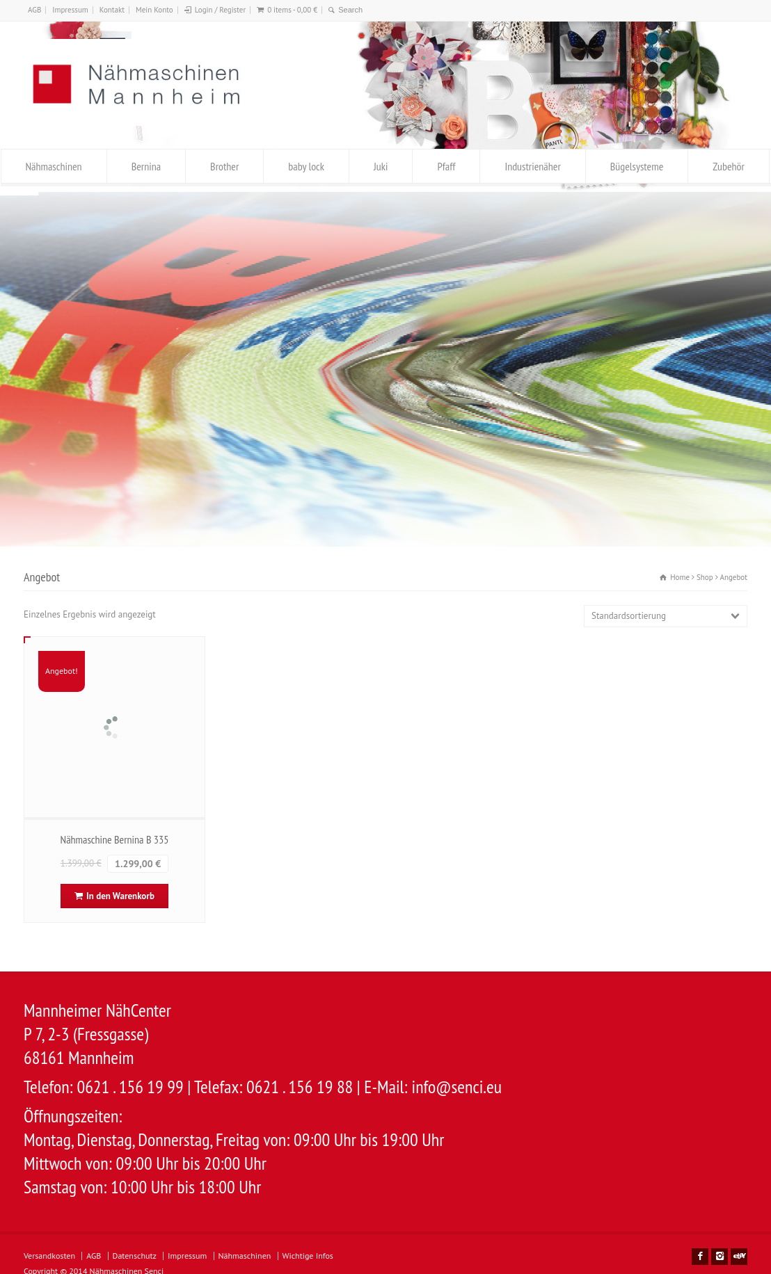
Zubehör (729, 166)
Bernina (146, 166)
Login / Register (220, 10)
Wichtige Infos (308, 1255)
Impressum (70, 10)
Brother (224, 166)
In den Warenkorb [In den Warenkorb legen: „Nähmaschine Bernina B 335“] (120, 896)
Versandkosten (49, 1255)
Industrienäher (532, 166)
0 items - (292, 10)
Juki (381, 166)
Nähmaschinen (54, 166)
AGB (34, 10)
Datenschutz (135, 1255)
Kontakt (112, 10)
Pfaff (446, 166)
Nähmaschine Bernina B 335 (115, 839)
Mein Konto (154, 10)
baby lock (306, 166)
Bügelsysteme (636, 166)
